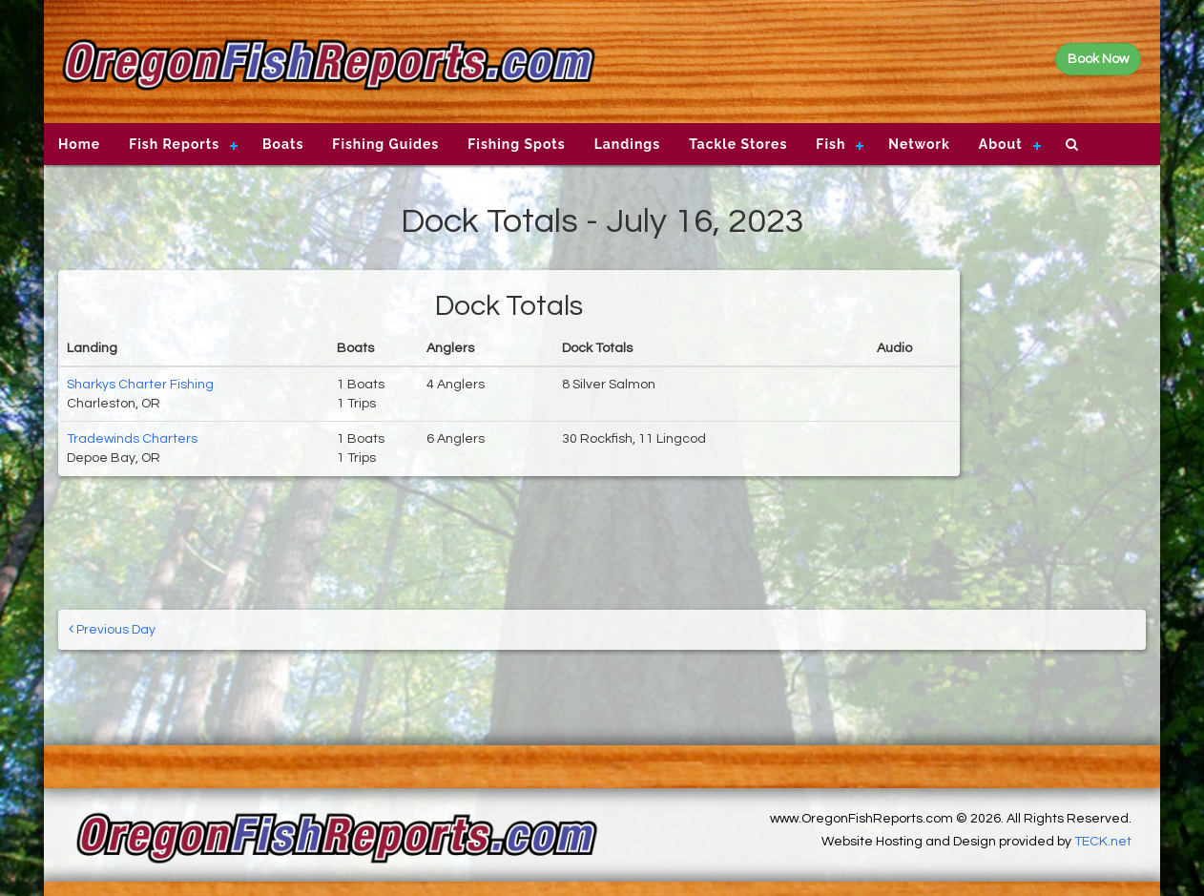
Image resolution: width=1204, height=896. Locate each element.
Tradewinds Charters (132, 439)
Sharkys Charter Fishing (140, 384)
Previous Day (112, 629)
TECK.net (1102, 841)
